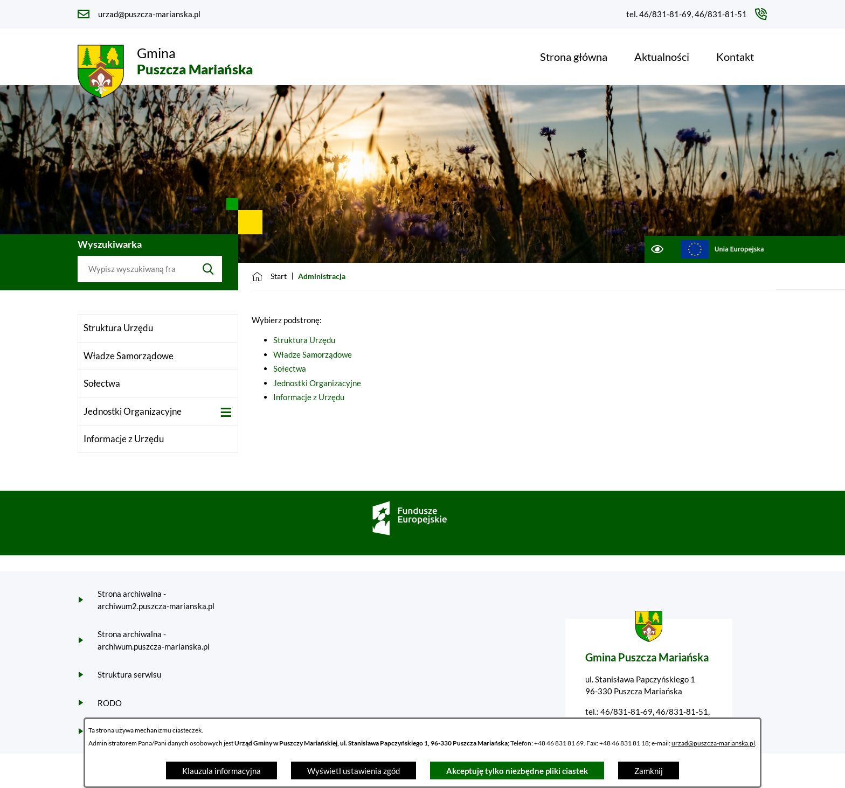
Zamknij (648, 771)
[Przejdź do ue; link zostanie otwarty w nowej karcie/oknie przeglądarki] (722, 249)
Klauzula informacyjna (221, 771)
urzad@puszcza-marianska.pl (713, 743)
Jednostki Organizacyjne (317, 383)
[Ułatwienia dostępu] (657, 249)
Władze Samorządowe (312, 354)
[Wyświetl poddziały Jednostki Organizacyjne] (226, 412)
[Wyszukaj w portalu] (136, 269)
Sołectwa (289, 368)
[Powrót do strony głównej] (269, 276)
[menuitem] (573, 56)
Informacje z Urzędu (308, 397)
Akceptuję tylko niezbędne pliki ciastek (517, 771)
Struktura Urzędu (304, 340)
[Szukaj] (208, 269)
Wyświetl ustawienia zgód (353, 771)
